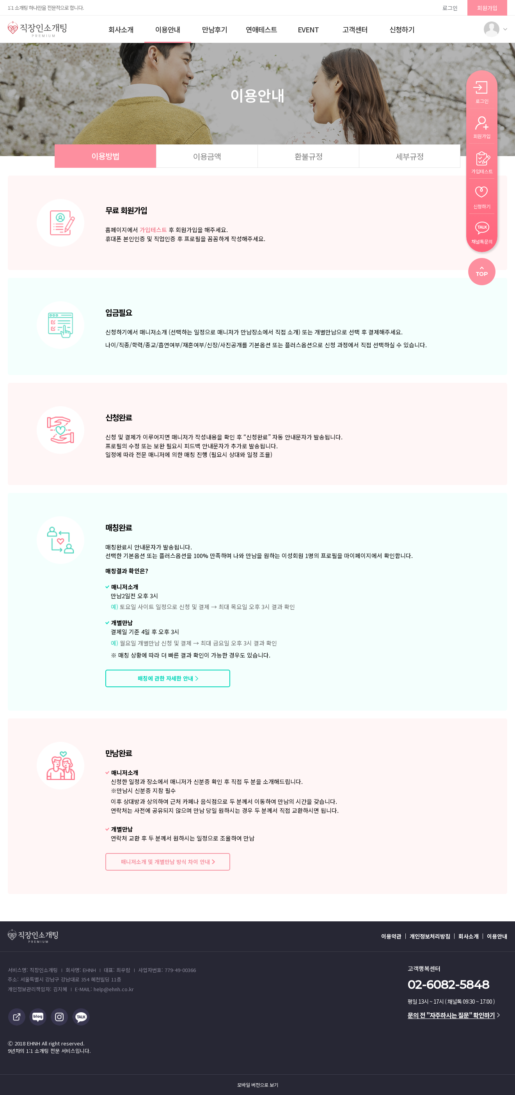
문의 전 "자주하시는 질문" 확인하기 (454, 1015)
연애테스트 (261, 29)
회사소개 (120, 29)
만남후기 (214, 29)
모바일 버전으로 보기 (257, 1085)
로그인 (450, 8)
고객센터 (355, 29)
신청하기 (401, 29)
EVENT (308, 29)
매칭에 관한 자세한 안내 (165, 678)
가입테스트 (153, 230)
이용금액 (207, 156)
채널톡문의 (482, 241)
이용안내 (167, 29)
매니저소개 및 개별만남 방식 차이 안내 (165, 862)
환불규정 (309, 156)
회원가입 (487, 8)
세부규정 (410, 156)
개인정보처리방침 (430, 936)
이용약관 (391, 936)
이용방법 (105, 156)
